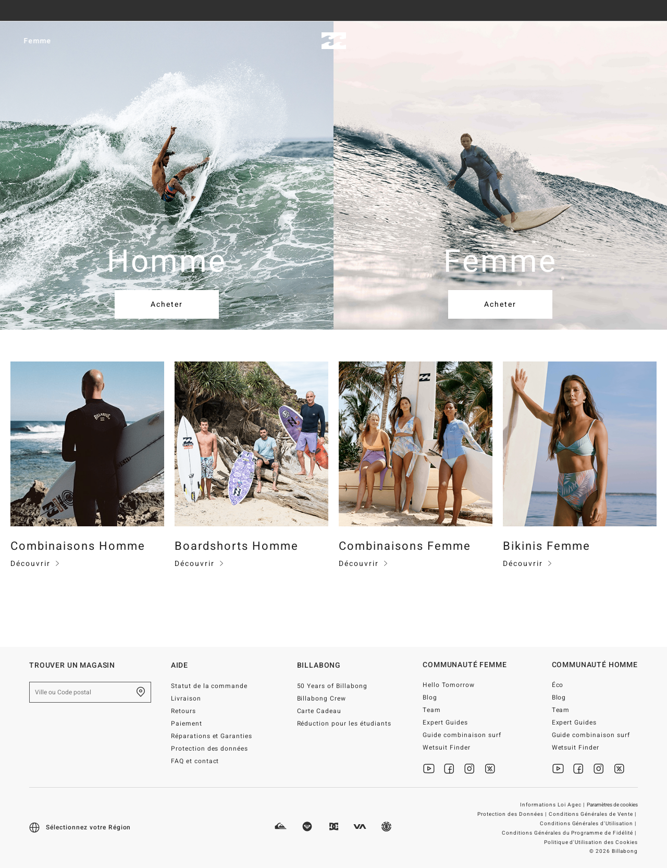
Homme (30, 40)
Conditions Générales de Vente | (593, 814)
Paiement (186, 723)
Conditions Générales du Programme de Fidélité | (570, 833)
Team (432, 710)
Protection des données (210, 748)
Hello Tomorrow (449, 685)
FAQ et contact (195, 761)
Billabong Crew (322, 698)
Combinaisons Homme (77, 546)
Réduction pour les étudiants (344, 723)
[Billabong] (334, 41)
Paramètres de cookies (612, 805)
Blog (430, 697)
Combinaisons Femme (405, 546)
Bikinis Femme (546, 546)
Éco (558, 685)
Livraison (186, 698)
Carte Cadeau (319, 711)
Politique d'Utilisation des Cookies (591, 842)
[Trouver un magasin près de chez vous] (140, 692)
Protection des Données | (512, 814)
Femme (89, 40)
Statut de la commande (209, 686)
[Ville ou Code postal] (90, 692)
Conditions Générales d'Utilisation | (589, 823)
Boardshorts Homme (237, 546)
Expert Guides (445, 722)
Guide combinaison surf (462, 735)
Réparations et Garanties (212, 736)
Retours (183, 711)
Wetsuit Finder (447, 747)
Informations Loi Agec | (553, 805)
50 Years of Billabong (332, 686)
